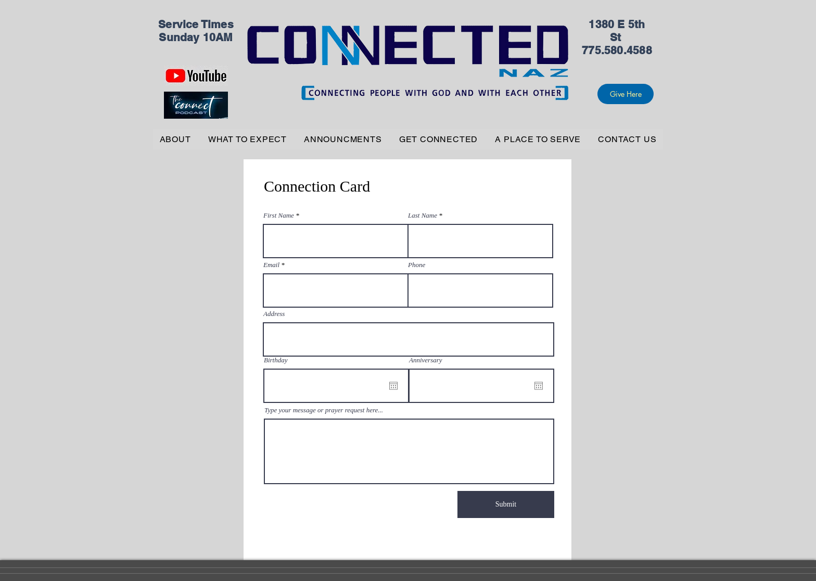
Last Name (422, 215)
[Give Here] (625, 94)
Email (271, 264)
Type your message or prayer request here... (323, 410)
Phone (416, 264)
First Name (278, 215)
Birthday (276, 360)
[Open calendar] (393, 386)
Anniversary (425, 360)
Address (274, 313)
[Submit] (505, 504)
